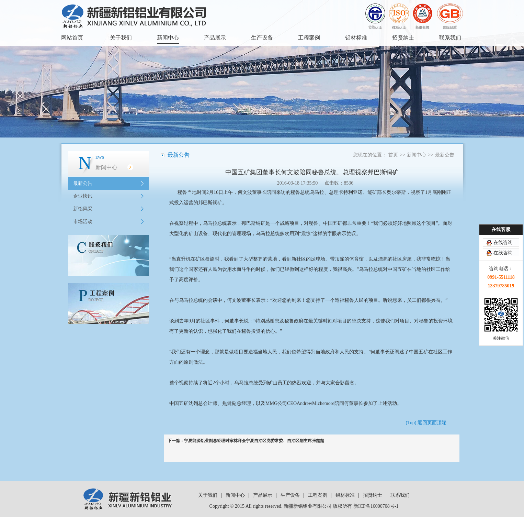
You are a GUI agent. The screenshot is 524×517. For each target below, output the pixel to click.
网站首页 (72, 38)
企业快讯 (82, 196)
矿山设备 (198, 233)
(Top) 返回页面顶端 (426, 422)
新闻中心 (168, 38)
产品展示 (215, 38)
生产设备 (262, 38)
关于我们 (121, 38)
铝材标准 (356, 38)
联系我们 (450, 38)
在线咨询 (503, 242)
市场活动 (82, 221)
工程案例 (309, 38)
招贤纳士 (403, 38)
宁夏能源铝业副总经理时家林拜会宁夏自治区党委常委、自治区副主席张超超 (254, 440)
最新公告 (82, 183)
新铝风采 (82, 208)
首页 (393, 154)
